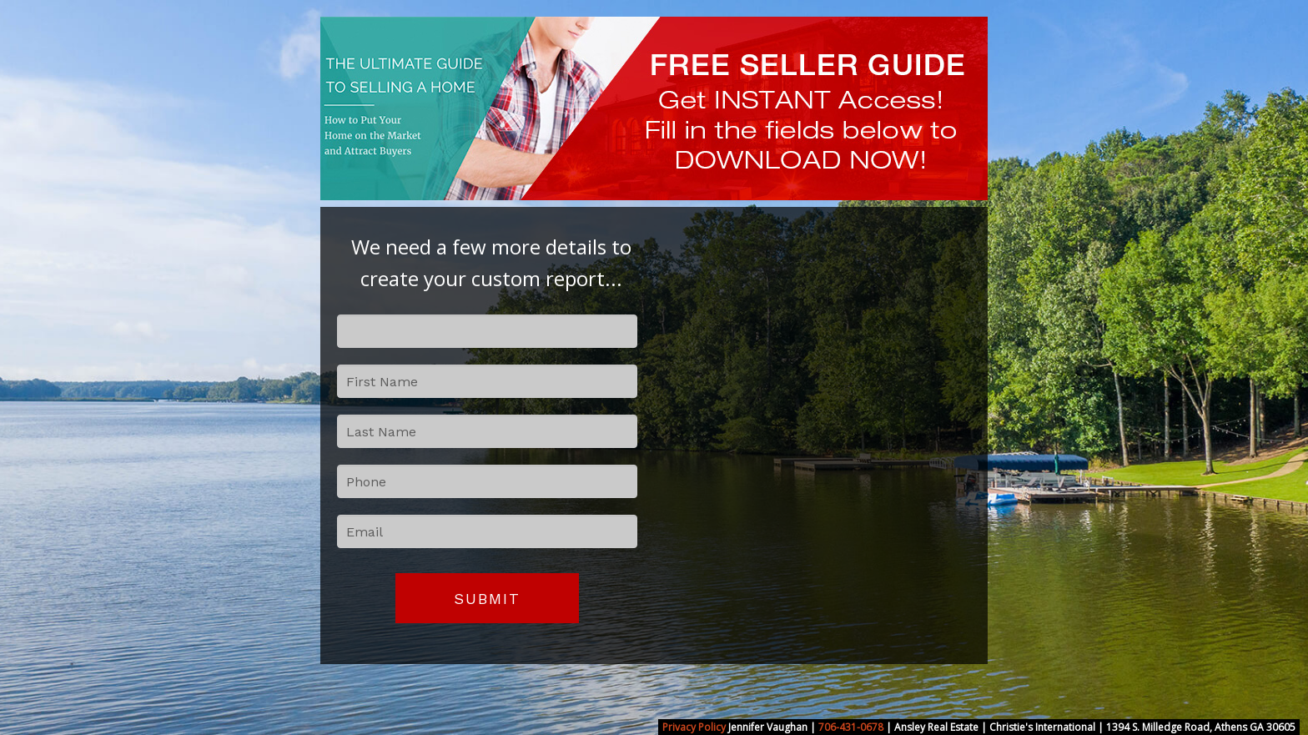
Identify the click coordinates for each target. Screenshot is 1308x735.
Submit (487, 598)
